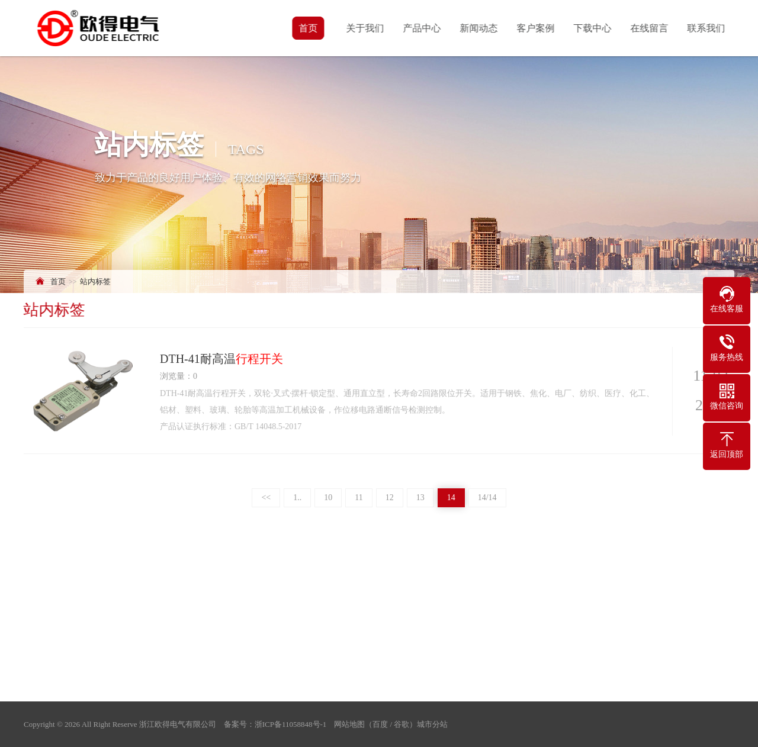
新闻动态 (480, 28)
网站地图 (349, 724)
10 (328, 497)
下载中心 (593, 28)
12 (390, 497)
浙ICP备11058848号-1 (291, 724)
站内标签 (95, 281)
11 (358, 497)
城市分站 (432, 724)
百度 (380, 724)
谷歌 (401, 724)
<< (266, 497)
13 (420, 497)
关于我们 (366, 28)
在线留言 (650, 28)
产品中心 (423, 28)
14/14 (487, 497)
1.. (297, 497)
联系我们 (707, 28)
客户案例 (536, 28)
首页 (309, 28)
